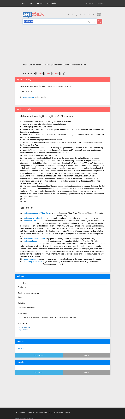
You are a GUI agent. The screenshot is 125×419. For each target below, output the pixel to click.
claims (30, 241)
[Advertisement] (62, 45)
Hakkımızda (58, 413)
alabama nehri (40, 97)
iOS (16, 413)
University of (33, 261)
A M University (33, 218)
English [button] (101, 3)
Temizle (86, 355)
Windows (30, 413)
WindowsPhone (41, 413)
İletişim (67, 413)
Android (22, 413)
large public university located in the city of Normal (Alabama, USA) (71, 218)
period (30, 259)
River (30, 221)
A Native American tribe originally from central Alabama (44, 124)
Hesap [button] (89, 3)
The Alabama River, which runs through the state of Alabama (47, 122)
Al (24, 199)
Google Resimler (24, 327)
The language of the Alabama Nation (37, 127)
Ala (25, 201)
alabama (21, 348)
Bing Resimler (23, 330)
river (28, 97)
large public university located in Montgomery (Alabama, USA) (70, 239)
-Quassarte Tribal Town (37, 213)
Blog (50, 413)
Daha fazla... (38, 355)
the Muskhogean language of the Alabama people (42, 140)
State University (34, 239)
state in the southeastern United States (41, 155)
